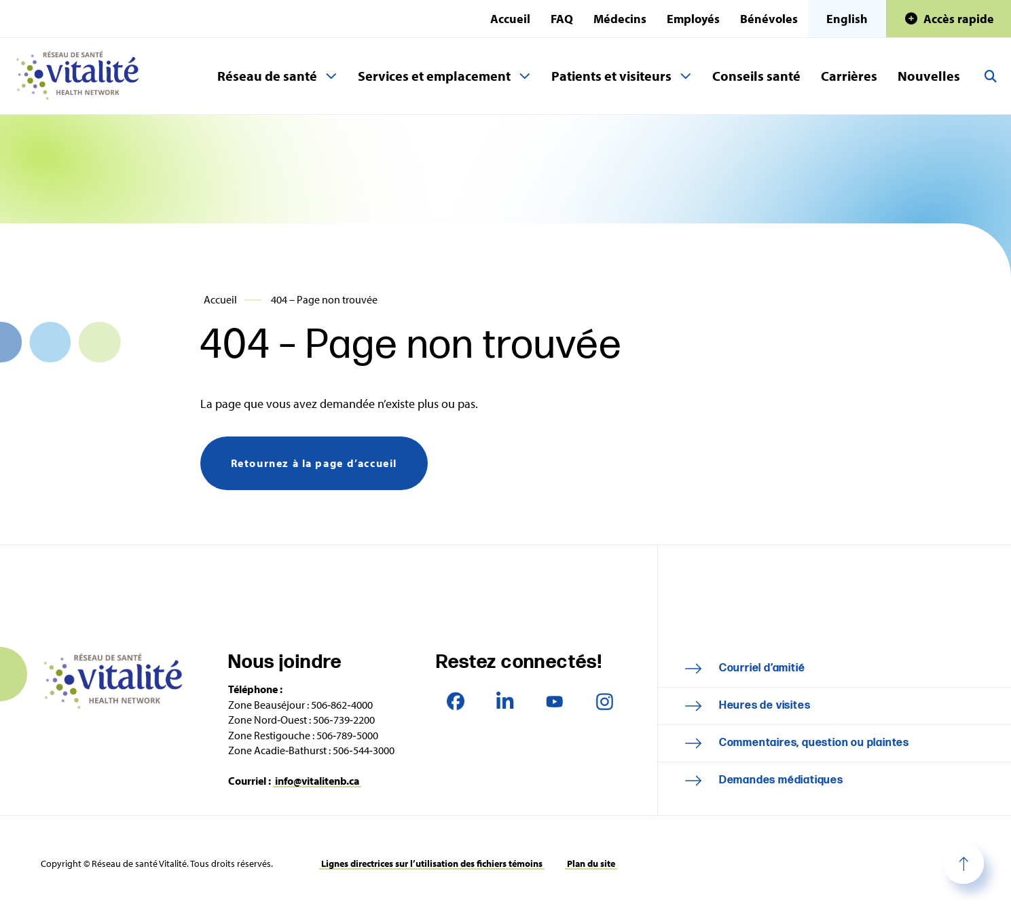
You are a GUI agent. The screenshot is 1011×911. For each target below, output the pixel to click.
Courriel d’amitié (762, 668)
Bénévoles (769, 18)
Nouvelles (929, 75)
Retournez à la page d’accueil (314, 463)
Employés (693, 18)
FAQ (562, 18)
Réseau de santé (267, 75)
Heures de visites (765, 705)
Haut (963, 863)
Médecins (619, 18)
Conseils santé (756, 75)
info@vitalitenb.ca (317, 780)
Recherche (990, 76)
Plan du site (591, 863)
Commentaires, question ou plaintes (814, 743)
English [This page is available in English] (847, 18)
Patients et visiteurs (611, 75)
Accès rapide (958, 18)
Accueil (510, 18)
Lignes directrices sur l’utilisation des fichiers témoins (432, 863)
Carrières (849, 75)
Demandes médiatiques (781, 780)
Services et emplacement (434, 75)
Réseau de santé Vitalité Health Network (83, 76)
